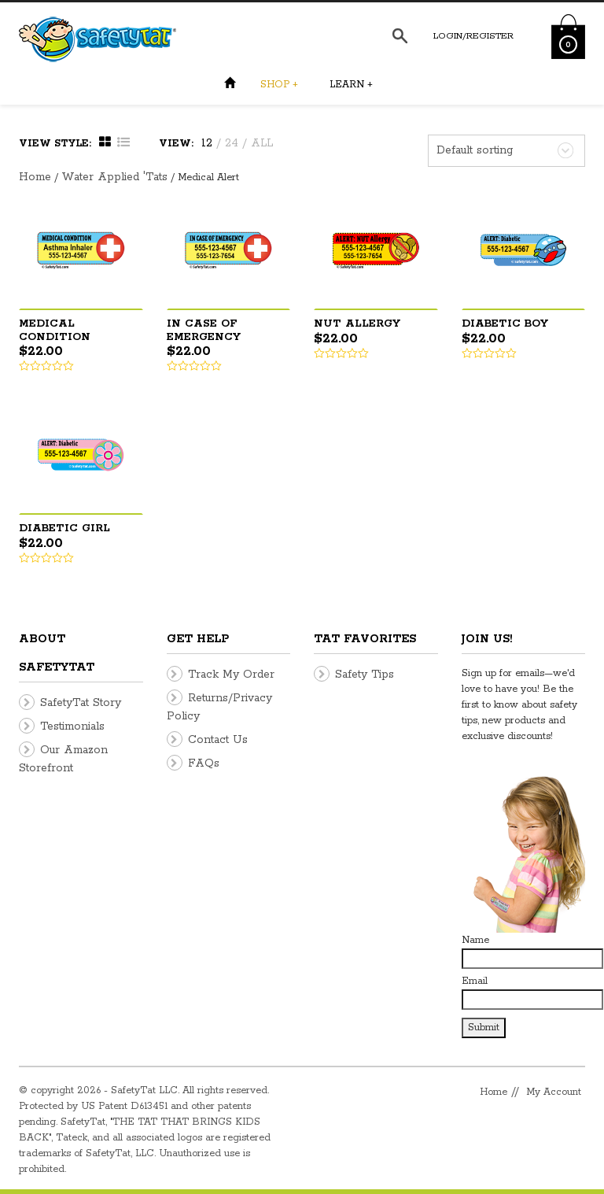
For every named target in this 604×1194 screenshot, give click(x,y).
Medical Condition (54, 330)
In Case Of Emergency (204, 330)
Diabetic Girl (64, 528)
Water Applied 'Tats (114, 177)
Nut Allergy (357, 324)
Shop (279, 85)
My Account (553, 1092)
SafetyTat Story (80, 703)
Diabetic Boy (505, 324)
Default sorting (474, 150)
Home (35, 177)
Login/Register (473, 36)
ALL (262, 143)
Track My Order (231, 674)
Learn (351, 85)
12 (206, 143)
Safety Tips (364, 674)
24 (231, 143)
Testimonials (72, 726)
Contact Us (218, 740)
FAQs (203, 763)
